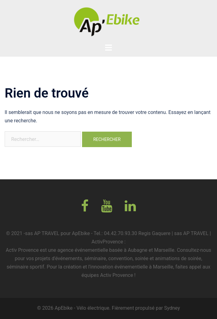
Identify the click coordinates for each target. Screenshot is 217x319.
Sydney (172, 308)
